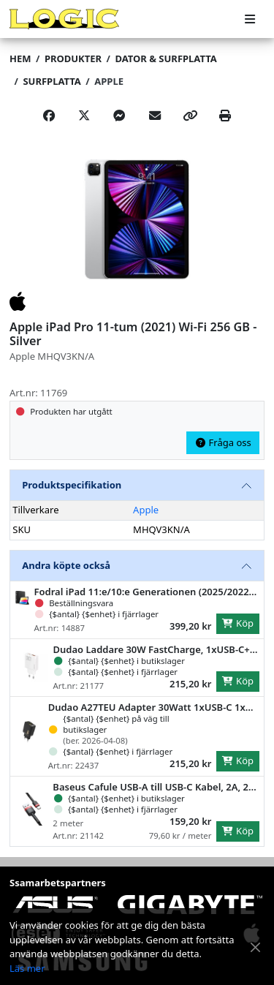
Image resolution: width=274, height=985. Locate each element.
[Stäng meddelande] (255, 947)
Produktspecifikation (71, 484)
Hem (20, 58)
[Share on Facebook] (49, 116)
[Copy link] (190, 116)
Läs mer (27, 968)
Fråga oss (222, 442)
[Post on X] (84, 116)
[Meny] (250, 19)
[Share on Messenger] (119, 116)
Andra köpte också (66, 565)
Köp (237, 623)
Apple (108, 81)
